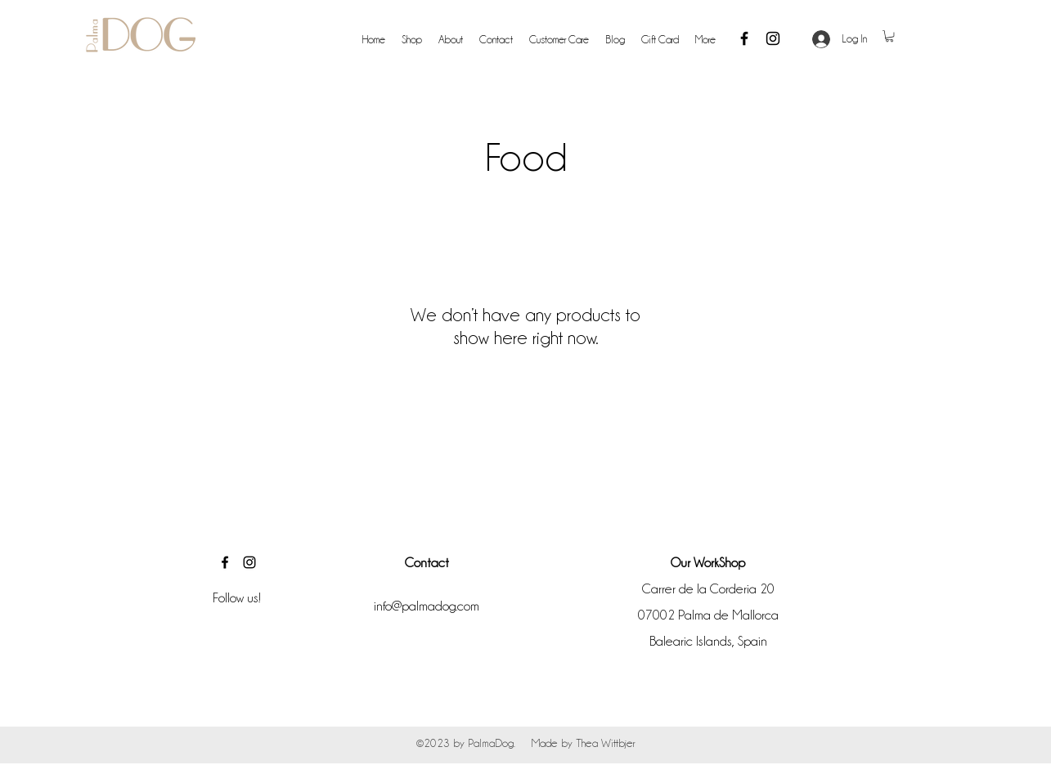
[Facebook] (744, 38)
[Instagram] (773, 38)
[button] (889, 36)
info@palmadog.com (426, 606)
